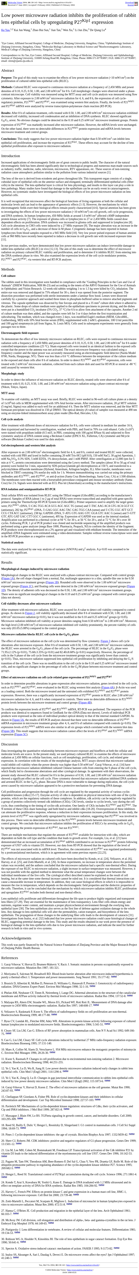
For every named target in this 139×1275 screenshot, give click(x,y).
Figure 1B (52, 582)
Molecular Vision (15, 2)
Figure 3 (105, 641)
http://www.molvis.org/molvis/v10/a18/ (83, 1265)
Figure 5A (18, 719)
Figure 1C (26, 586)
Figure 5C (20, 734)
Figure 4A (108, 687)
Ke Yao (5, 30)
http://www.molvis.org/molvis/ (80, 1270)
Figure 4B (85, 702)
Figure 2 (30, 613)
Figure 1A (8, 578)
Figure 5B (8, 731)
